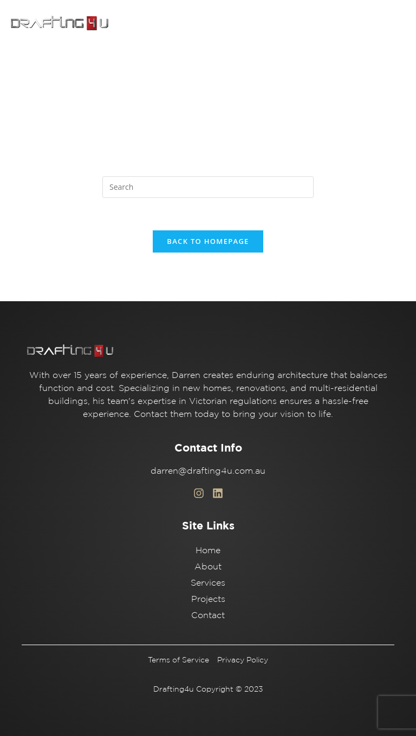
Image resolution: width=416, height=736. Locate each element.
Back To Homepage (208, 241)
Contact (208, 615)
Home (208, 550)
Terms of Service (178, 660)
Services (208, 582)
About (208, 566)
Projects (208, 599)
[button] (394, 23)
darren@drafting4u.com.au (208, 470)
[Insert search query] (208, 187)
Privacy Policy (242, 660)
